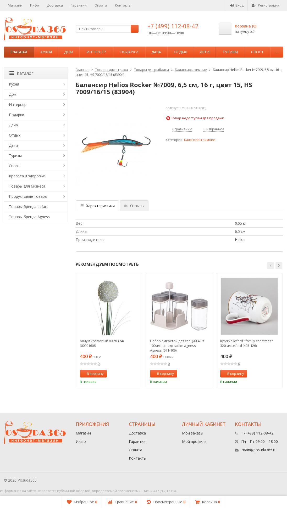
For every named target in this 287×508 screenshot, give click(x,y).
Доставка (55, 5)
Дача (156, 51)
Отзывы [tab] (134, 205)
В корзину (92, 373)
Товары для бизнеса (27, 186)
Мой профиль (194, 441)
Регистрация (265, 5)
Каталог (21, 73)
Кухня (46, 51)
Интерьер (96, 51)
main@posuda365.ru (259, 449)
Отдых (180, 51)
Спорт (257, 51)
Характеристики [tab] (97, 205)
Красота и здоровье (27, 175)
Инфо (34, 5)
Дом (68, 51)
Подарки (129, 51)
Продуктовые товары (28, 196)
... (277, 51)
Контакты (123, 5)
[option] (109, 330)
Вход (237, 5)
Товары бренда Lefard (28, 206)
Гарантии (79, 5)
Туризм (230, 51)
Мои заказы (192, 433)
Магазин (15, 5)
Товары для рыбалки (151, 69)
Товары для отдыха (111, 69)
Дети (204, 51)
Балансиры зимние (191, 69)
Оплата (101, 5)
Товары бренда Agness (29, 216)
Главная (18, 51)
